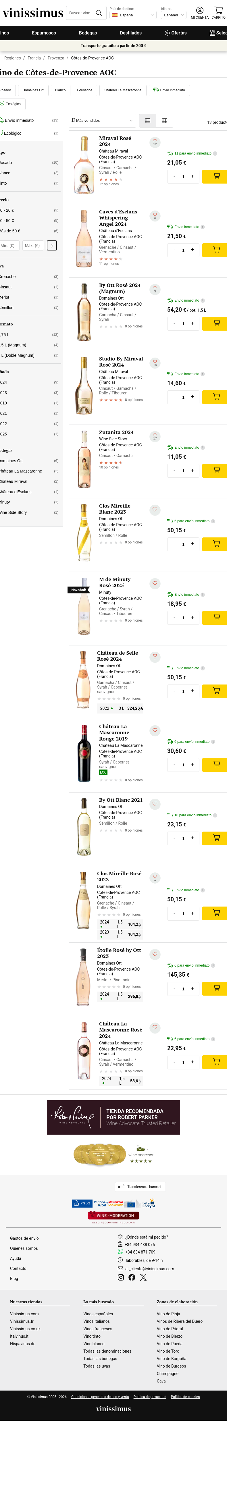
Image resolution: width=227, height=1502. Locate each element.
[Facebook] (133, 1278)
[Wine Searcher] (113, 1154)
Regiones (12, 58)
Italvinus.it (19, 1336)
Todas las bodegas (100, 1358)
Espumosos (44, 33)
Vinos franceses (97, 1328)
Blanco (60, 90)
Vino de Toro (168, 1351)
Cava (161, 1381)
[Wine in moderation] (113, 1218)
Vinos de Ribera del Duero (180, 1321)
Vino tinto (92, 1336)
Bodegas (88, 33)
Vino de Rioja (168, 1314)
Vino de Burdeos (171, 1366)
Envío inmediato (169, 90)
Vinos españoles (98, 1314)
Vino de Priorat (170, 1328)
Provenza (56, 58)
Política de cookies (185, 1397)
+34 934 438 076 (140, 1244)
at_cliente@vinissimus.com (149, 1268)
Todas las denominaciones (107, 1351)
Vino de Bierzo (169, 1336)
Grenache (84, 90)
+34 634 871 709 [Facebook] (140, 1252)
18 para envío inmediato (192, 815)
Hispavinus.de (22, 1343)
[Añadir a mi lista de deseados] (155, 142)
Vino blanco (93, 1343)
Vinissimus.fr (22, 1321)
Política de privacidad (150, 1397)
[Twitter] (144, 1278)
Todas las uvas (96, 1366)
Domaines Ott (32, 90)
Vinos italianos (96, 1321)
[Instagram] (122, 1278)
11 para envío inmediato (192, 153)
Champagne (167, 1373)
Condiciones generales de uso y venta (100, 1397)
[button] (200, 13)
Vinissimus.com (24, 1314)
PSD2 (82, 1203)
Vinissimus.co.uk (25, 1328)
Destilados (131, 33)
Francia (34, 58)
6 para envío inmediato (191, 521)
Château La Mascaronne (122, 90)
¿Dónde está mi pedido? (146, 1237)
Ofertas (175, 33)
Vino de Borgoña (171, 1358)
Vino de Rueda (170, 1343)
